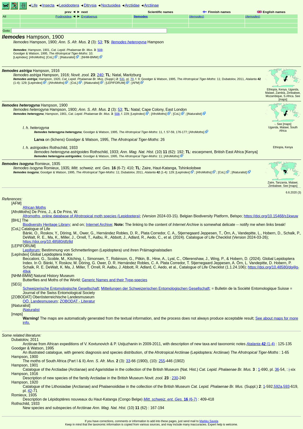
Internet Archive (99, 225)
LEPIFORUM (115, 83)
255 (162, 361)
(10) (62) (147, 152)
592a (278, 386)
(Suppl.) (89, 79)
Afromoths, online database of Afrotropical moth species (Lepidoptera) (81, 216)
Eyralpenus (89, 16)
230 (175, 378)
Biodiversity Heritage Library (46, 225)
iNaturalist (67, 57)
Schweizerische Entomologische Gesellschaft (61, 288)
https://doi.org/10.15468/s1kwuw (271, 216)
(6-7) (98, 168)
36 (277, 369)
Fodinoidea (63, 16)
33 (128, 361)
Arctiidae (132, 5)
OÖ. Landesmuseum (40, 301)
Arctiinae (151, 5)
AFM (135, 83)
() (196, 16)
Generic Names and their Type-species (114, 280)
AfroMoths (37, 57)
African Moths (34, 208)
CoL (50, 57)
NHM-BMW (90, 57)
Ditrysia (90, 5)
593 (286, 386)
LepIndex (20, 57)
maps (282, 99)
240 (100, 75)
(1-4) (156, 172)
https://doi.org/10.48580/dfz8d (48, 242)
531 (122, 79)
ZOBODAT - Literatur (77, 301)
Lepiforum (31, 250)
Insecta (48, 5)
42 (30, 391)
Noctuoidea (110, 5)
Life (34, 5)
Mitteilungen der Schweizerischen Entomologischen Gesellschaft (155, 288)
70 (132, 79)
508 (99, 50)
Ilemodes (141, 16)
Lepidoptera (69, 5)
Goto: (85, 30)
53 (100, 42)
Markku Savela (208, 421)
